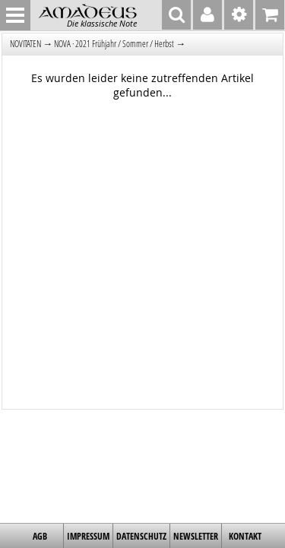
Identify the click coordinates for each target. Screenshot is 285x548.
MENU (15, 15)
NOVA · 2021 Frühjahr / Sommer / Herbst (114, 43)
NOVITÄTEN (25, 43)
